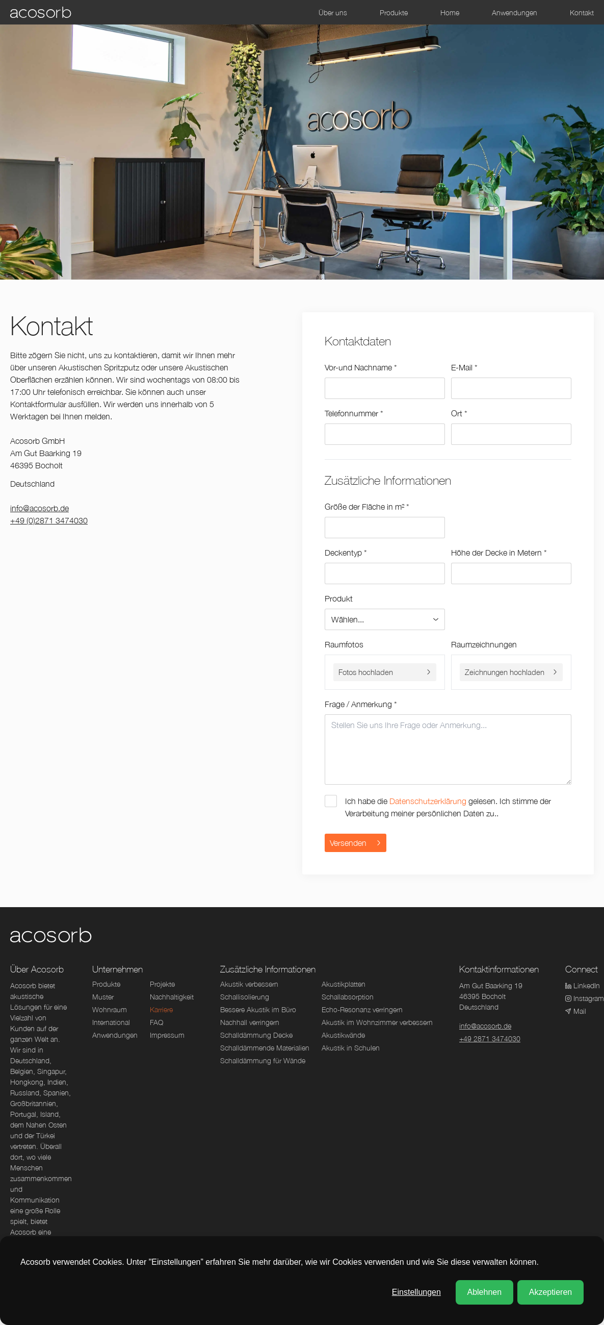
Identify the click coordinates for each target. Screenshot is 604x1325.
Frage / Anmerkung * (361, 704)
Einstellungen (416, 1292)
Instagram (581, 998)
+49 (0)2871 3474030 (49, 520)
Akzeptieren (550, 1292)
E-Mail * (464, 367)
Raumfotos (344, 644)
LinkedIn (581, 985)
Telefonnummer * (354, 413)
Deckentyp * (346, 552)
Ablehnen (484, 1292)
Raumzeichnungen (484, 644)
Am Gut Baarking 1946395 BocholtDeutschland (490, 996)
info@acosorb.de (39, 508)
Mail (575, 1011)
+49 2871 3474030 (489, 1038)
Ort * (459, 413)
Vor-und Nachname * (361, 367)
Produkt (339, 598)
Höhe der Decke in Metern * (499, 552)
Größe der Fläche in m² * (367, 506)
